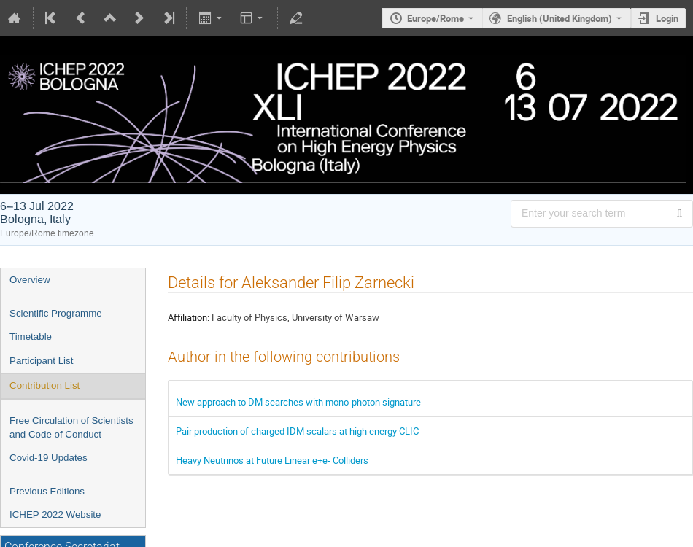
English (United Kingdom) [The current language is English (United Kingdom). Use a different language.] (559, 18)
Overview (29, 279)
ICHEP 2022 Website (55, 514)
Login (667, 18)
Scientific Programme (55, 313)
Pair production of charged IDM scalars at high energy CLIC (297, 431)
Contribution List (44, 385)
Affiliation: (188, 317)
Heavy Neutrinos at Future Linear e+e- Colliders (272, 460)
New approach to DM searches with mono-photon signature (298, 401)
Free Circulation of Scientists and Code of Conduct (71, 427)
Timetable (30, 336)
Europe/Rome (435, 18)
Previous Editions (47, 491)
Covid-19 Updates (48, 457)
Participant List (41, 360)
